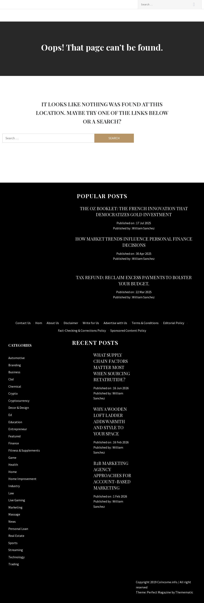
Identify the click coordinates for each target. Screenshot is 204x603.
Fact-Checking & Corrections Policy (82, 330)
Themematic (184, 592)
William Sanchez (143, 228)
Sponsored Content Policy (128, 330)
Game (12, 458)
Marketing (15, 507)
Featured (14, 436)
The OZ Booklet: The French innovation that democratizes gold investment (134, 211)
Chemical (14, 386)
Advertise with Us (115, 323)
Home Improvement (22, 479)
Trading (13, 564)
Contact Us (23, 323)
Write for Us (91, 323)
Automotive (16, 358)
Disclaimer (71, 323)
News (12, 521)
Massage (14, 514)
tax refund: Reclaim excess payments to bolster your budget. (134, 280)
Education (15, 422)
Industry (14, 486)
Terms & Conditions (145, 323)
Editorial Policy (173, 323)
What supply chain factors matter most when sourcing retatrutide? (111, 367)
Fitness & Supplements (24, 450)
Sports (13, 543)
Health (13, 465)
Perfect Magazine (159, 592)
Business (14, 372)
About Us (53, 323)
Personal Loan (18, 529)
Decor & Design (18, 408)
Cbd (11, 379)
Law (11, 493)
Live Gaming (16, 500)
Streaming (15, 550)
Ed (10, 415)
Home (12, 472)
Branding (14, 365)
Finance (13, 443)
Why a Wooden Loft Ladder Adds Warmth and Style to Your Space (110, 421)
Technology (16, 557)
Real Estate (16, 536)
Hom (38, 323)
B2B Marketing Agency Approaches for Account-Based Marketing (112, 475)
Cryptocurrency (18, 401)
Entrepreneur (17, 429)
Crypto (13, 393)
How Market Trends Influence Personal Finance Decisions (133, 242)
